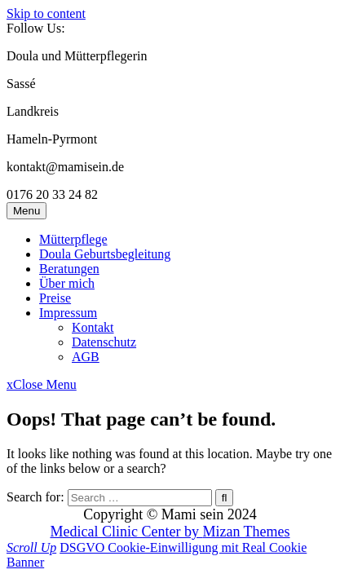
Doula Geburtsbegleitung (104, 254)
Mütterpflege (73, 239)
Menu (26, 211)
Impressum (68, 313)
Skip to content (46, 13)
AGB (85, 357)
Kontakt (93, 327)
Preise (55, 298)
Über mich (67, 283)
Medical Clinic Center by (169, 531)
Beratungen (69, 269)
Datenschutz (104, 342)
